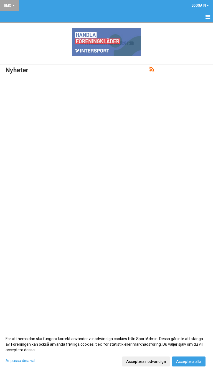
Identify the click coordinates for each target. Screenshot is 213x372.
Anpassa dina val (20, 360)
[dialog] (106, 350)
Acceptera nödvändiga (146, 361)
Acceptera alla (188, 361)
